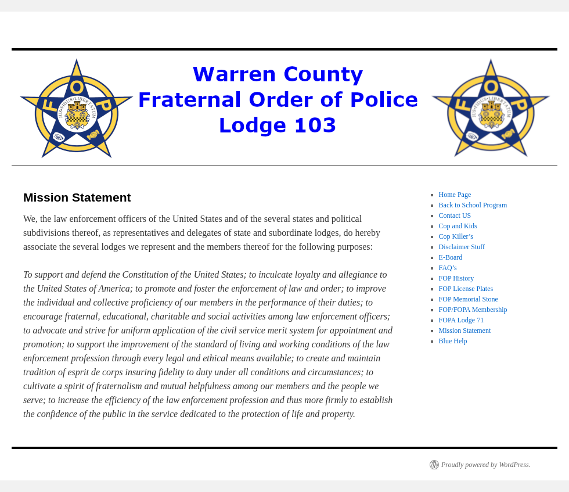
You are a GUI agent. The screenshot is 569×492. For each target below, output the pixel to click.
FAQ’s (448, 268)
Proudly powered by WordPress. (486, 465)
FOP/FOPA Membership (473, 310)
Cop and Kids (458, 226)
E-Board (451, 257)
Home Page (455, 195)
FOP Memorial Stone (468, 299)
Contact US (455, 215)
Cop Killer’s (456, 236)
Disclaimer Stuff (462, 247)
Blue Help (453, 341)
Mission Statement (465, 330)
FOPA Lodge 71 (461, 320)
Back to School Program (473, 205)
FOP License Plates (466, 289)
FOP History (456, 278)
